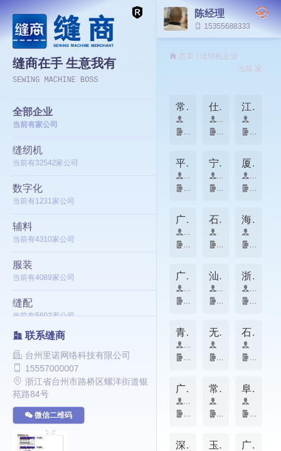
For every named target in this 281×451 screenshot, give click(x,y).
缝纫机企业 (219, 56)
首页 (186, 56)
